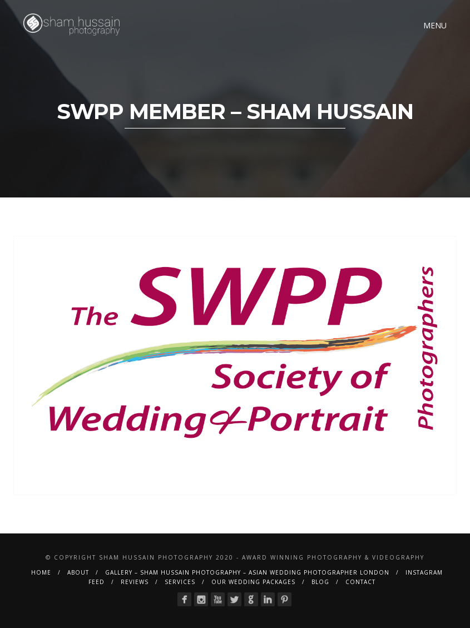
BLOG (320, 582)
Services (180, 582)
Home (41, 572)
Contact (360, 582)
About (78, 572)
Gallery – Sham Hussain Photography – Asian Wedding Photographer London (247, 572)
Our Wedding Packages (253, 582)
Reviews (135, 582)
